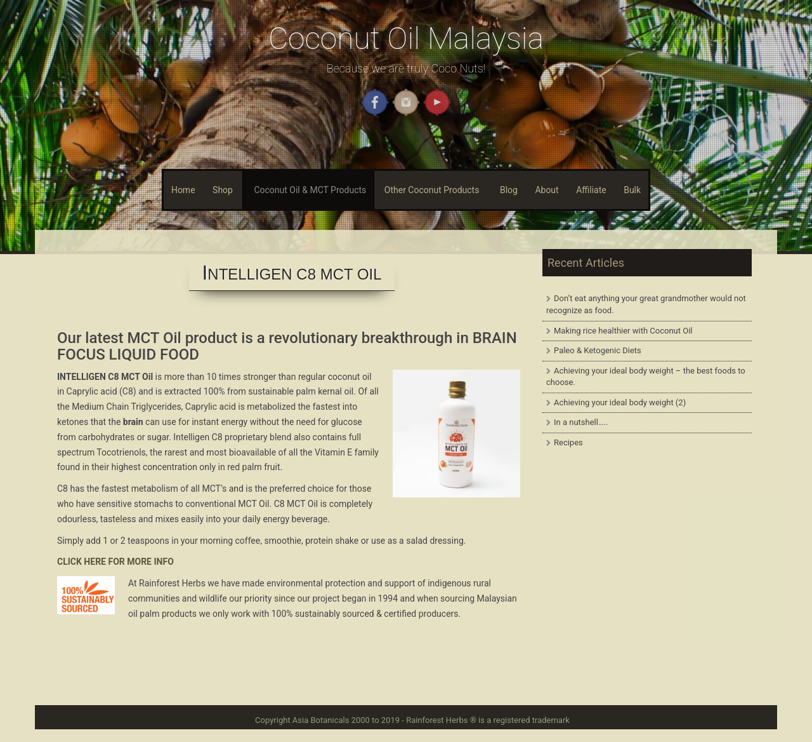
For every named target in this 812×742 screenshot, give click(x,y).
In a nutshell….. (581, 422)
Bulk (632, 190)
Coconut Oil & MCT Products (310, 190)
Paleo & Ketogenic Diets (597, 350)
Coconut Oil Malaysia (406, 38)
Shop (223, 190)
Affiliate (591, 190)
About (546, 190)
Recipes (568, 442)
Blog (509, 190)
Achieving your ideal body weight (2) (620, 402)
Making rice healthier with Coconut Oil (623, 330)
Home (183, 190)
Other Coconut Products (432, 190)
